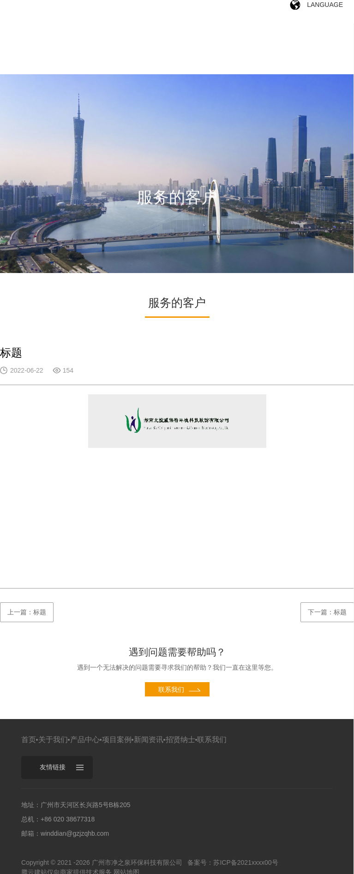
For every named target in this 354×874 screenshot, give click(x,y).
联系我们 (212, 739)
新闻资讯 (148, 739)
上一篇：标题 (26, 612)
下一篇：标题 (327, 612)
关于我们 (53, 739)
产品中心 (85, 739)
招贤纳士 (180, 739)
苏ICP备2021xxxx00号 (245, 862)
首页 (28, 739)
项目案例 (117, 739)
